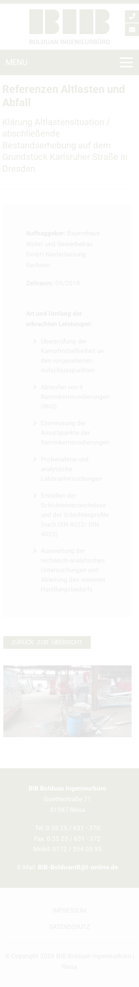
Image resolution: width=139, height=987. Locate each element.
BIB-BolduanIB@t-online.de (78, 867)
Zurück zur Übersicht (47, 642)
